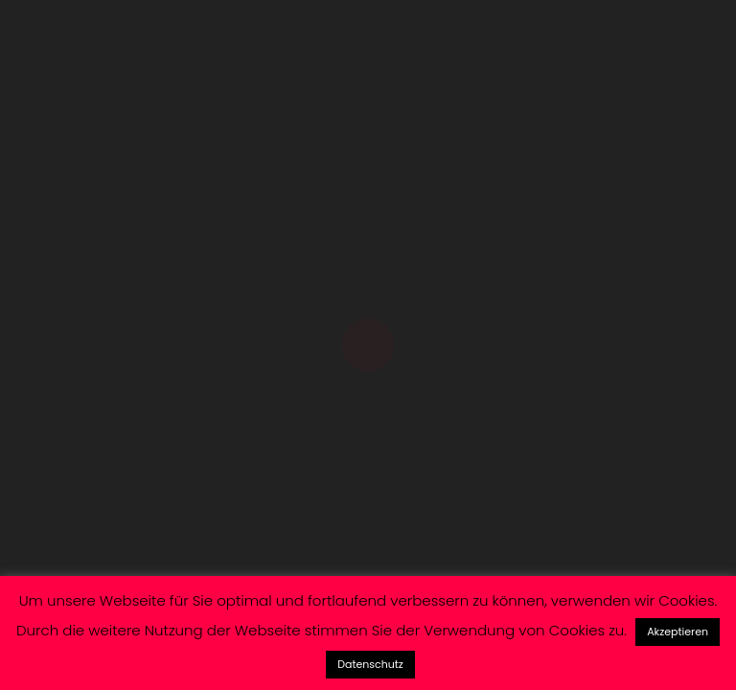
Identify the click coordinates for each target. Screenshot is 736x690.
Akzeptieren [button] (677, 631)
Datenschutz (370, 664)
